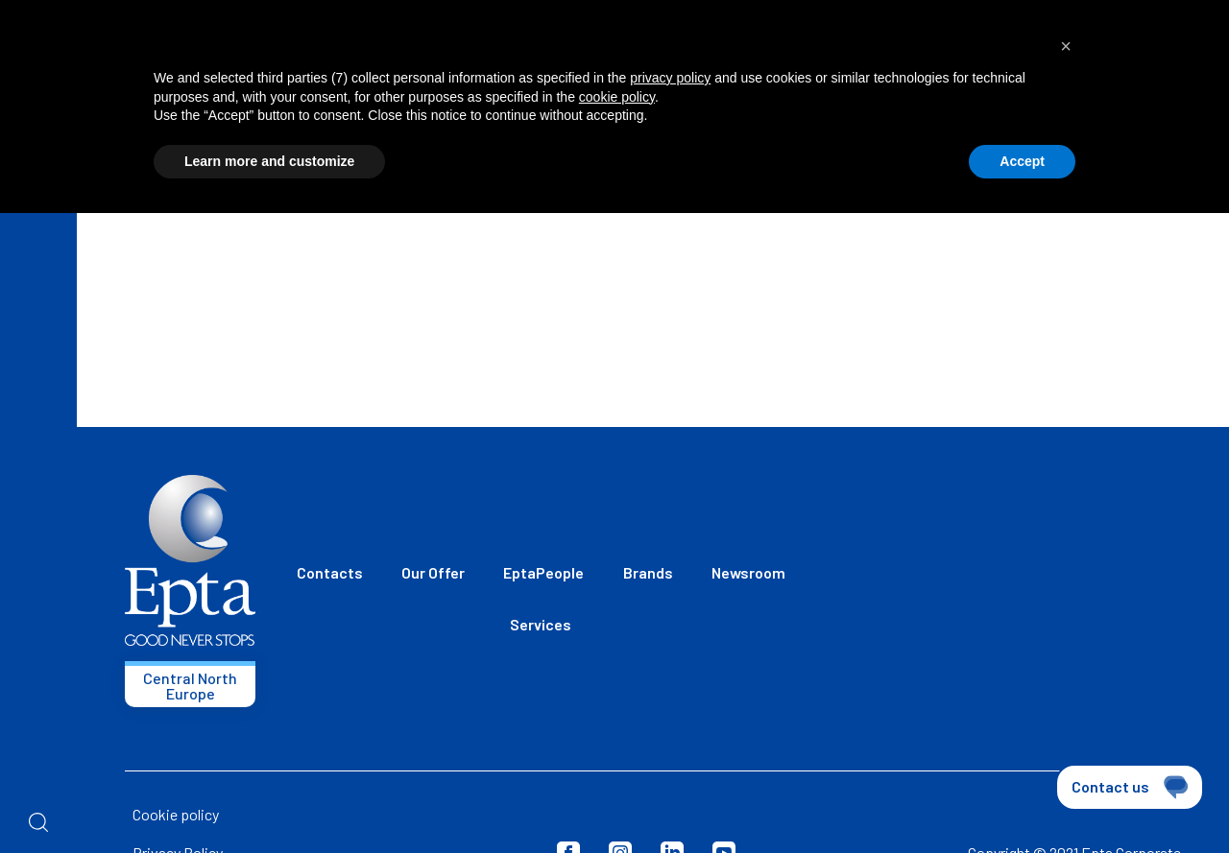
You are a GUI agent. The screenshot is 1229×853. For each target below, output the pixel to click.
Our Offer (433, 572)
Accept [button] (1022, 161)
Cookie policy (176, 814)
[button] (1065, 46)
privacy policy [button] (670, 77)
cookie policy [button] (617, 97)
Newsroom (748, 572)
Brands (648, 572)
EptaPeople (543, 572)
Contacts (330, 572)
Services (540, 624)
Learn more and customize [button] (269, 161)
